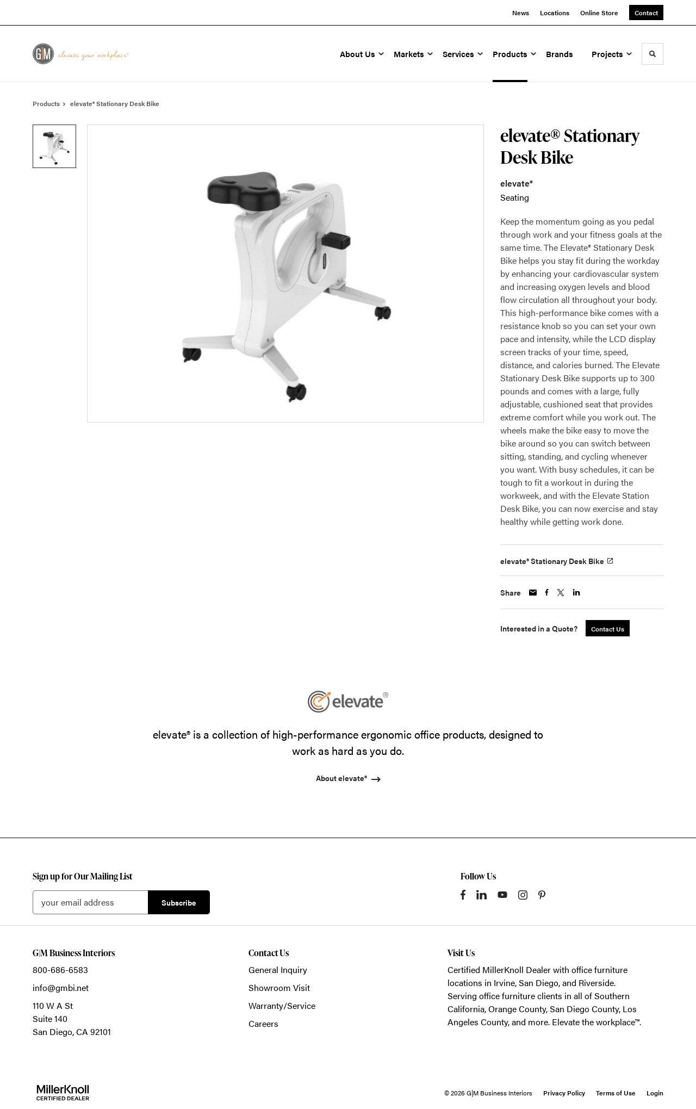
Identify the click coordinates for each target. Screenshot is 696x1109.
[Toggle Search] (652, 54)
